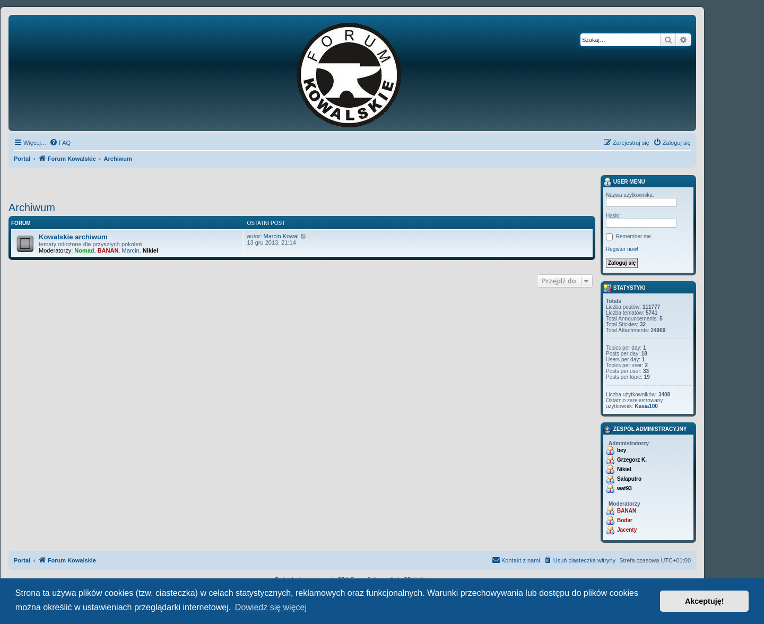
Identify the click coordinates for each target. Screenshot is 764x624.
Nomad (84, 250)
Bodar (624, 520)
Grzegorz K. (632, 460)
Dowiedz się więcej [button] (271, 607)
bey (621, 450)
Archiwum (31, 207)
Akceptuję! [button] (704, 601)
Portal (22, 158)
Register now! (622, 249)
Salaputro (629, 479)
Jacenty (627, 530)
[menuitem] (60, 142)
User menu (624, 182)
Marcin (131, 250)
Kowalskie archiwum (73, 237)
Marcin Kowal (281, 236)
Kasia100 (646, 406)
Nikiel (150, 250)
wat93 (624, 488)
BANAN (108, 250)
